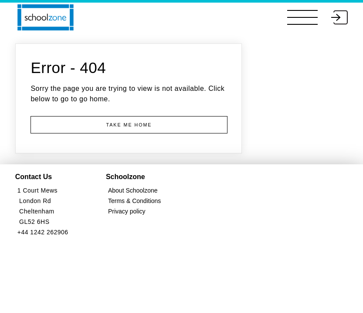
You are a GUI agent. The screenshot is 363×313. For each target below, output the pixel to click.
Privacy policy (127, 211)
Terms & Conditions (134, 200)
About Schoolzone (133, 190)
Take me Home (129, 124)
